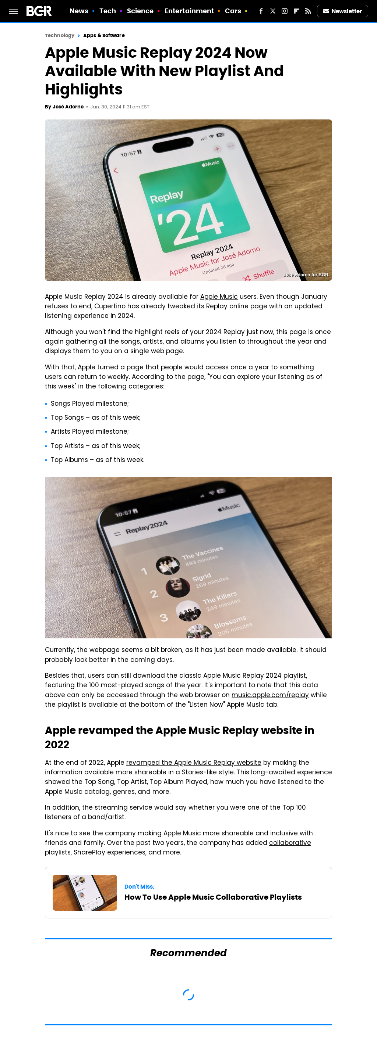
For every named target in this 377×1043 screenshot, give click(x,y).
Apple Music (219, 297)
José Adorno (68, 107)
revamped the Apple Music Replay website (193, 763)
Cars (233, 11)
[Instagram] (285, 11)
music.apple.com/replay (270, 696)
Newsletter (342, 11)
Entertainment (189, 11)
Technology (59, 35)
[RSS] (308, 11)
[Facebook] (261, 11)
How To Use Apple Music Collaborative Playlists (213, 897)
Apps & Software (104, 35)
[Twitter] (273, 11)
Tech (107, 11)
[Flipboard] (296, 11)
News (79, 11)
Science (140, 11)
